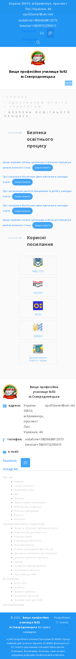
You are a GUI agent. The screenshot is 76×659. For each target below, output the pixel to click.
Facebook (29, 31)
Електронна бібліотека (27, 540)
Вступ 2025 (20, 583)
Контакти (19, 519)
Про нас (8, 477)
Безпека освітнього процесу (31, 557)
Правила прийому (24, 591)
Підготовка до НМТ (25, 574)
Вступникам (11, 579)
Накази (18, 561)
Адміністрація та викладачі (30, 502)
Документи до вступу (26, 595)
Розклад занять (23, 536)
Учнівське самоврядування (30, 565)
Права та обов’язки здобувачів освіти (36, 528)
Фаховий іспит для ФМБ (28, 600)
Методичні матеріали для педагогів (35, 553)
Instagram (29, 39)
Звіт (16, 494)
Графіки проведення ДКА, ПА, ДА (33, 549)
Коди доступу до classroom (30, 532)
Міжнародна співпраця (27, 506)
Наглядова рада (13, 604)
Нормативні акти (24, 489)
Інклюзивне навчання (27, 570)
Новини (18, 481)
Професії (19, 587)
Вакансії (19, 515)
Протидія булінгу (24, 545)
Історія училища (23, 485)
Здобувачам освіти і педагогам (23, 524)
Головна (15, 97)
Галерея (19, 498)
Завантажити (43, 167)
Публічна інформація (26, 511)
